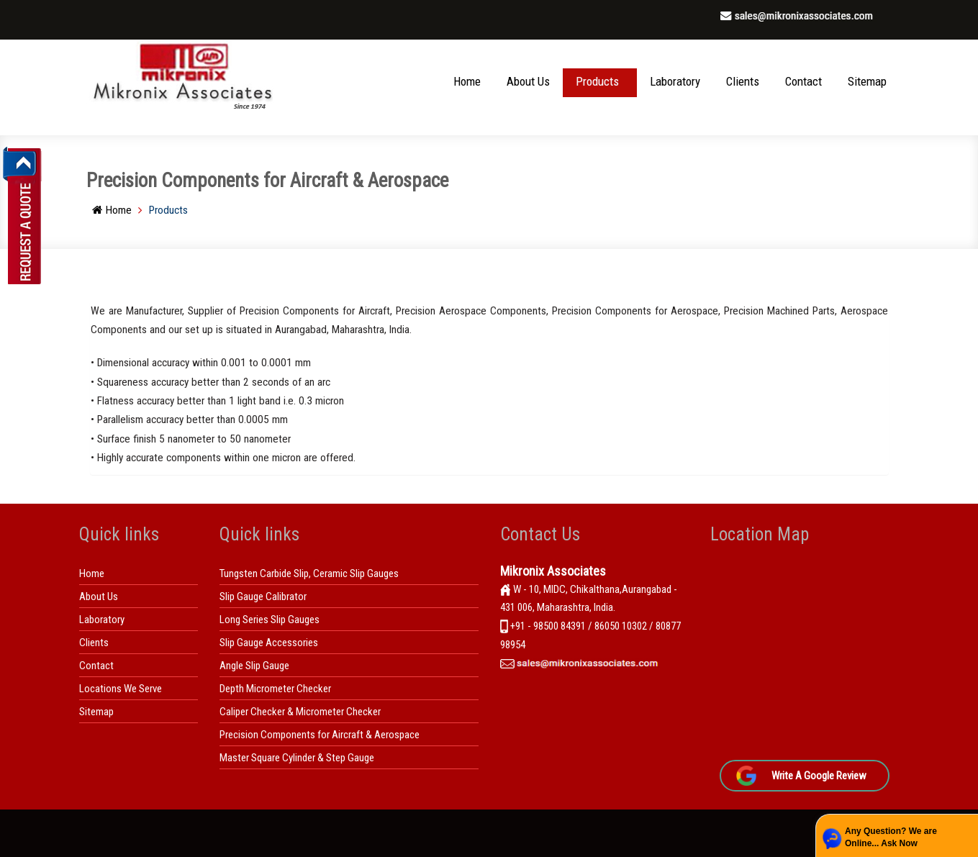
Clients (742, 81)
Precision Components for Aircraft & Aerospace (319, 734)
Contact (803, 81)
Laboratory (675, 81)
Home (467, 81)
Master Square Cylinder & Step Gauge (296, 757)
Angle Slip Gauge (254, 665)
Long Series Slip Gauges (269, 619)
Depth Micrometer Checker (275, 688)
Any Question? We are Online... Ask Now (891, 837)
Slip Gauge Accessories (268, 642)
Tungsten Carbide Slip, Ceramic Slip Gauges (309, 573)
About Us (528, 81)
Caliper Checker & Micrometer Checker (300, 711)
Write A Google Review (818, 775)
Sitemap (867, 81)
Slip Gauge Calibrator (263, 596)
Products (597, 81)
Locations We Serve (120, 688)
